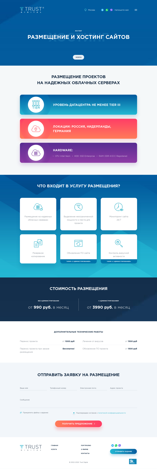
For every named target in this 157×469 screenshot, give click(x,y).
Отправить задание (123, 451)
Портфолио (86, 445)
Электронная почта (88, 388)
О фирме (84, 449)
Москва (91, 10)
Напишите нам (122, 10)
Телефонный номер (58, 388)
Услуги (78, 57)
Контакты (85, 453)
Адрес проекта (116, 388)
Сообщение (25, 400)
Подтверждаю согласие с (101, 413)
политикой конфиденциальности (112, 413)
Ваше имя (24, 388)
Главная (54, 445)
